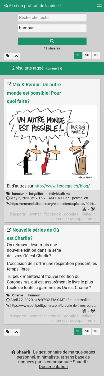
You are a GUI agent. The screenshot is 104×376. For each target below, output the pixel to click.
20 (78, 55)
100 (96, 55)
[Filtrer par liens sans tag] (8, 56)
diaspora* (18, 214)
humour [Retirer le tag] (54, 68)
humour (18, 194)
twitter (35, 214)
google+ (71, 214)
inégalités (36, 194)
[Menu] (99, 7)
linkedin (89, 214)
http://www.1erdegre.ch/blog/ (62, 186)
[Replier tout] (16, 56)
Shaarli (23, 352)
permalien (47, 198)
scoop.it (77, 218)
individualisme (59, 194)
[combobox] (52, 28)
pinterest (59, 218)
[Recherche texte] (52, 17)
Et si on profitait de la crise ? (33, 5)
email (93, 218)
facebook (52, 214)
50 (87, 55)
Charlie (17, 295)
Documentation (53, 366)
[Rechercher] (52, 41)
